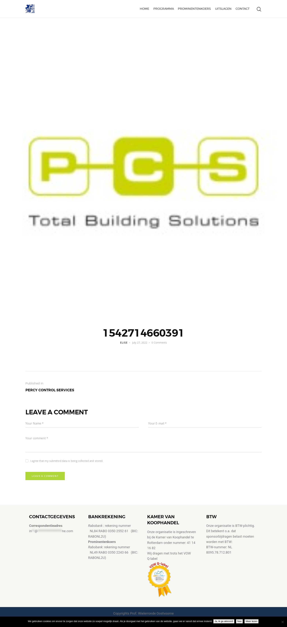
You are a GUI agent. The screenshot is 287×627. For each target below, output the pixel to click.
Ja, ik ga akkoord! (224, 621)
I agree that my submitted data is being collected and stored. (66, 461)
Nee (240, 621)
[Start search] (259, 10)
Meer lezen (252, 621)
